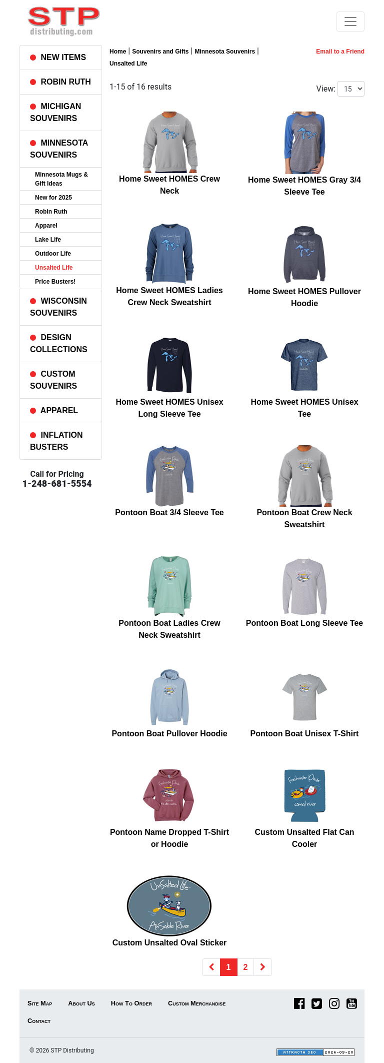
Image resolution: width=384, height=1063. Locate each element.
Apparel (46, 225)
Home (118, 51)
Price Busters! (55, 281)
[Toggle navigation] (350, 22)
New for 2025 (53, 197)
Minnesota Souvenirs (224, 51)
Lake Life (48, 239)
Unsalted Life (53, 267)
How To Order (131, 1003)
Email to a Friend (340, 51)
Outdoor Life (53, 253)
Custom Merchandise (197, 1003)
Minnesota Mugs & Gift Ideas (61, 179)
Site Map (40, 1003)
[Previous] (211, 967)
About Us (81, 1003)
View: (326, 89)
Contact (39, 1020)
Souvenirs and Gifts (160, 51)
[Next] (263, 967)
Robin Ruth (51, 211)
